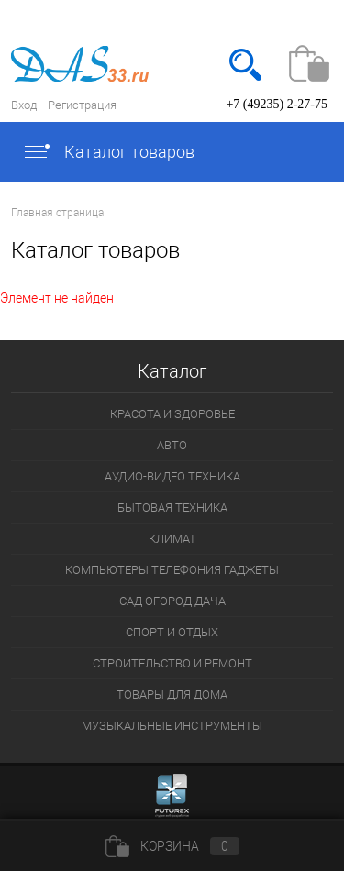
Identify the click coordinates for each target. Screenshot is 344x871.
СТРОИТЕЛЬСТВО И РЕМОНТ (172, 663)
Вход (24, 105)
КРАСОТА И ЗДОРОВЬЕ (172, 414)
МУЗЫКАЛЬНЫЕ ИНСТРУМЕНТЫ (172, 726)
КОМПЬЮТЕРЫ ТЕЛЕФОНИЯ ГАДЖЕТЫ (172, 570)
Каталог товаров (108, 151)
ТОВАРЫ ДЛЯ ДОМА (172, 694)
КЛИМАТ (172, 539)
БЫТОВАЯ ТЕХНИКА (172, 507)
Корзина (172, 846)
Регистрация (82, 105)
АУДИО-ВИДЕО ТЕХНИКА (172, 476)
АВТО (172, 445)
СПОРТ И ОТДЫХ (172, 632)
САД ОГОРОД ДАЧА (172, 601)
